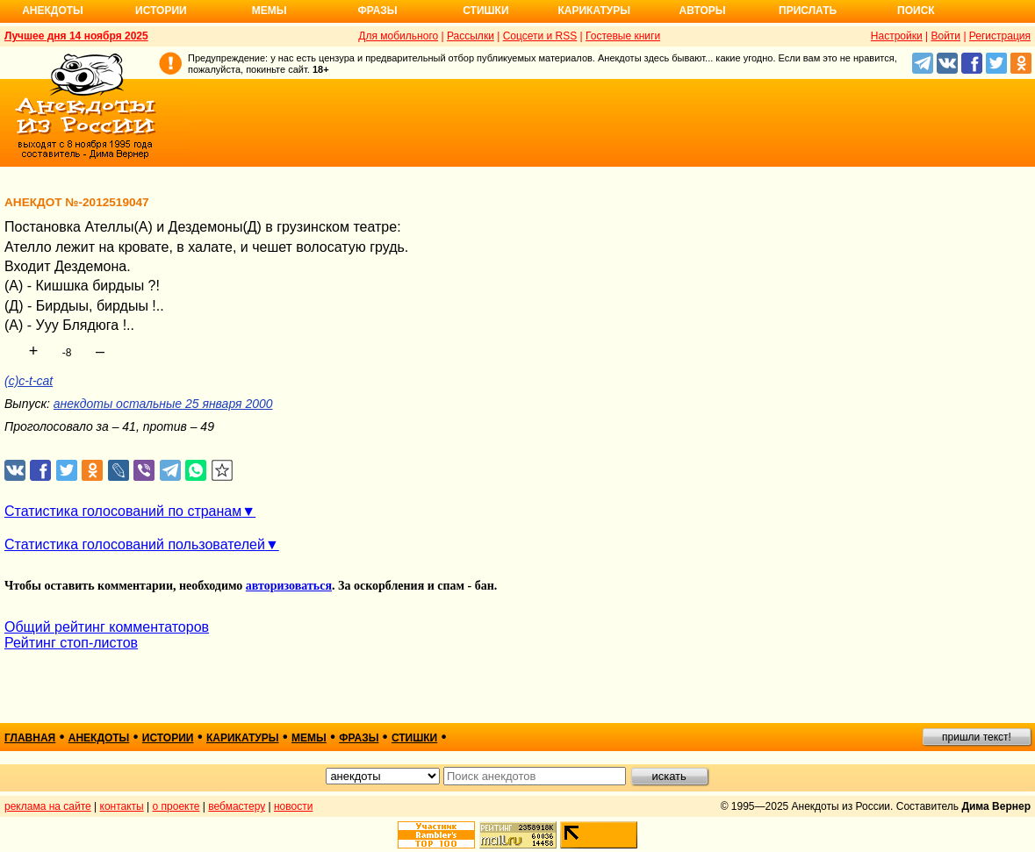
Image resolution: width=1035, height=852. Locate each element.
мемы (309, 738)
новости (293, 806)
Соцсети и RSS (540, 36)
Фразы (377, 10)
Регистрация (1000, 36)
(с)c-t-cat (28, 381)
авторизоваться (289, 585)
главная (29, 738)
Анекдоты (52, 10)
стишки (414, 738)
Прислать (808, 10)
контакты (122, 806)
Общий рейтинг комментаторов (106, 626)
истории (168, 738)
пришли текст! (976, 737)
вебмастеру (236, 806)
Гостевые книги (623, 36)
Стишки (485, 10)
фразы (358, 738)
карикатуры (242, 738)
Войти (945, 36)
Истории (161, 10)
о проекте (176, 806)
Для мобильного (398, 36)
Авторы (702, 10)
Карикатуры (593, 10)
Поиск (916, 10)
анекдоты (99, 738)
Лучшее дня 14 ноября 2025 (76, 36)
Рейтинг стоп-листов (71, 642)
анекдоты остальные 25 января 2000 (163, 404)
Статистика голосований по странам (122, 511)
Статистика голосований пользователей (134, 544)
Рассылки (470, 36)
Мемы (269, 10)
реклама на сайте (47, 806)
